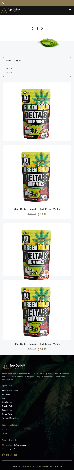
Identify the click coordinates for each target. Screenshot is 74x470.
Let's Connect (7, 402)
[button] (70, 9)
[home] (10, 10)
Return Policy (7, 410)
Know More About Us (10, 390)
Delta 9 (8, 68)
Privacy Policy (7, 414)
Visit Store (6, 394)
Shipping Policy (7, 406)
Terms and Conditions (10, 418)
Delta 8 (8, 72)
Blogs (4, 398)
